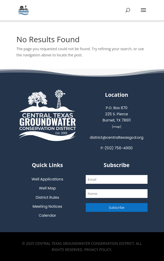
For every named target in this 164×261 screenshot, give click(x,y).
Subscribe (116, 207)
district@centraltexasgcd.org (116, 137)
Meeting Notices (47, 206)
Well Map (47, 188)
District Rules (47, 197)
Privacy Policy (97, 249)
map (116, 127)
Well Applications (47, 179)
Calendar (47, 215)
